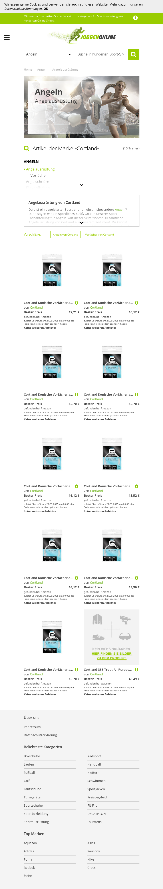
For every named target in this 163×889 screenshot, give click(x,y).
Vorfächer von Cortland (99, 234)
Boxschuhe (32, 756)
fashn (28, 876)
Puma (28, 859)
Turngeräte (32, 797)
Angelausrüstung (65, 69)
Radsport (94, 756)
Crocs (91, 867)
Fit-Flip (92, 805)
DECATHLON (96, 814)
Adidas (29, 851)
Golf (27, 781)
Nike (90, 859)
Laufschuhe (32, 789)
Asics (91, 843)
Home (28, 69)
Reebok (29, 867)
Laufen (29, 764)
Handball (94, 764)
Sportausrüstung (36, 822)
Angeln (42, 69)
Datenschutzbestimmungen (23, 8)
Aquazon (30, 843)
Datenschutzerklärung (40, 735)
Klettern (93, 772)
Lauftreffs (94, 822)
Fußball (29, 772)
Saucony (93, 851)
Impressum (32, 727)
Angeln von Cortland (65, 234)
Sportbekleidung (36, 814)
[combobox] (48, 54)
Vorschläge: (32, 234)
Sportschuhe (33, 805)
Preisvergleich (97, 797)
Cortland (36, 307)
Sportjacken (96, 789)
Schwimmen (96, 781)
